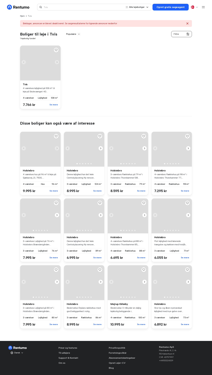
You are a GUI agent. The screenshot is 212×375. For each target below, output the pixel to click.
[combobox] (80, 7)
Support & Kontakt (68, 358)
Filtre (182, 34)
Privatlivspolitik (117, 348)
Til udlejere (64, 353)
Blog (111, 368)
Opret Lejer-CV (117, 363)
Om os (62, 363)
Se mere (54, 104)
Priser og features (68, 348)
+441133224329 (166, 360)
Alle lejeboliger (137, 7)
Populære (73, 34)
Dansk (16, 352)
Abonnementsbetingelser (122, 358)
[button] (57, 62)
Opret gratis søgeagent (170, 7)
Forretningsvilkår (118, 353)
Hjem (22, 16)
